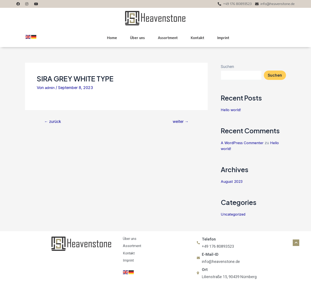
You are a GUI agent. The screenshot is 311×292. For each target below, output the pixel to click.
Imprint (223, 38)
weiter (179, 121)
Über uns (137, 38)
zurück (54, 121)
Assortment (168, 38)
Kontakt (197, 38)
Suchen (227, 66)
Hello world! (231, 109)
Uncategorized (234, 214)
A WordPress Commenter (243, 142)
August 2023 (232, 181)
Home (112, 38)
